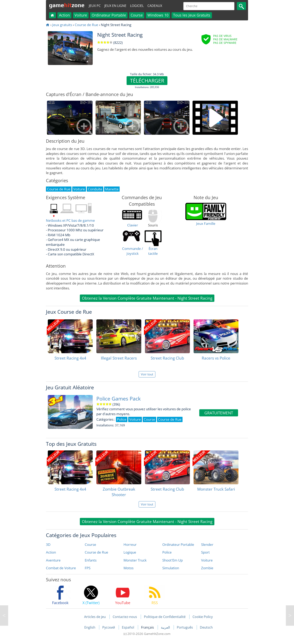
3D (48, 544)
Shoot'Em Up (172, 560)
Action (64, 15)
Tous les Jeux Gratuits (191, 15)
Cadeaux (154, 5)
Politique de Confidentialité (165, 617)
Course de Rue (86, 24)
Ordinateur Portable (109, 15)
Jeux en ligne (115, 5)
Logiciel (137, 5)
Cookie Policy (203, 617)
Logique (130, 552)
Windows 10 (157, 15)
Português (185, 627)
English (90, 627)
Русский (109, 627)
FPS (87, 568)
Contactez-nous (125, 617)
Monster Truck (135, 560)
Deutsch (206, 627)
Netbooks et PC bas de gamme (70, 220)
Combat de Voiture (61, 568)
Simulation (170, 568)
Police (167, 552)
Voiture (81, 15)
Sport (205, 552)
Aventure (53, 560)
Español (128, 627)
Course (137, 15)
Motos (129, 568)
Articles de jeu (95, 617)
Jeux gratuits (62, 24)
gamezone (67, 5)
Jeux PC (95, 5)
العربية (166, 627)
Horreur (130, 544)
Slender (207, 544)
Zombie (207, 568)
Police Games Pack (118, 398)
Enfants (91, 560)
